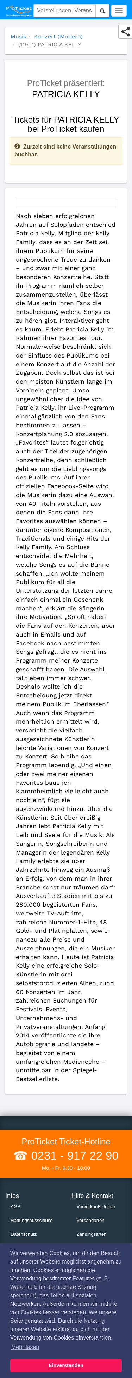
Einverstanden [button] (66, 1365)
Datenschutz (24, 1234)
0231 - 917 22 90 (73, 1155)
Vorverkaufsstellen (96, 1206)
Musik (18, 36)
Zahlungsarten (92, 1234)
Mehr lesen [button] (25, 1347)
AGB (15, 1206)
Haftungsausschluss (31, 1220)
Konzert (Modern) (58, 36)
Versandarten (91, 1220)
